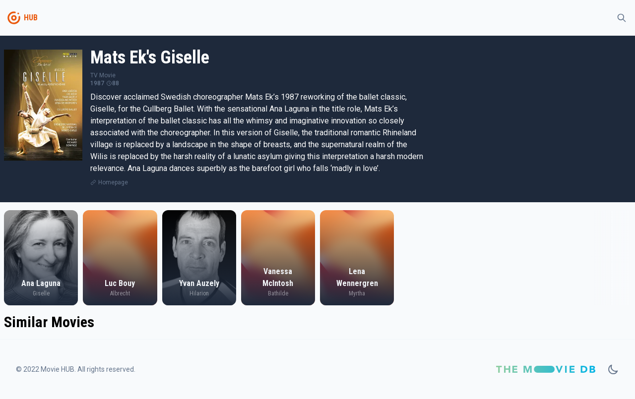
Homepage (113, 182)
